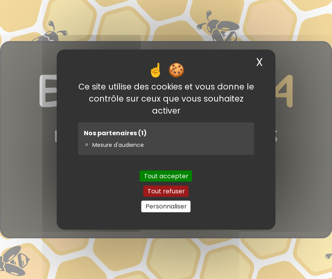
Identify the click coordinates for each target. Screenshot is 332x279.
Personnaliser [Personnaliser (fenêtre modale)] (166, 206)
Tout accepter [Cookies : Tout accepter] (166, 176)
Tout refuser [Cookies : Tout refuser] (166, 191)
